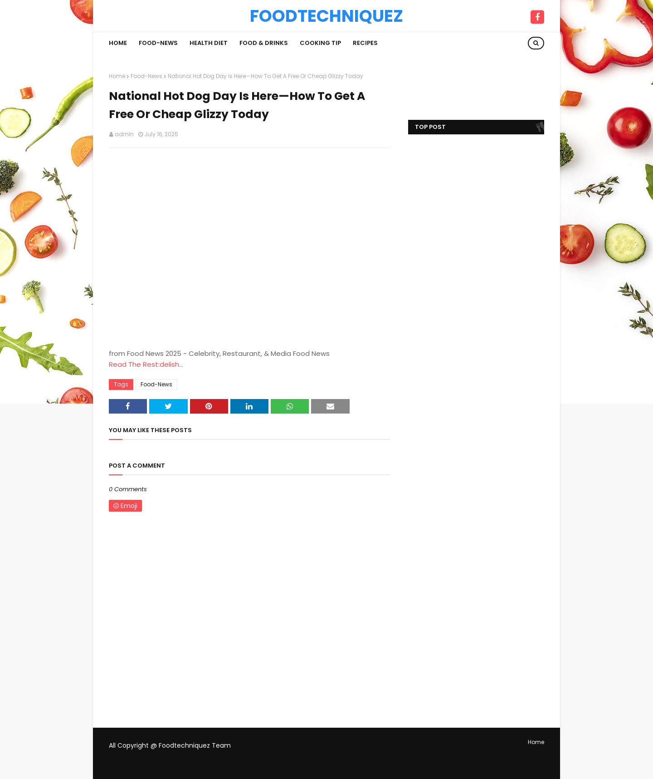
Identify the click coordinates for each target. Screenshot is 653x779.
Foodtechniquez (326, 16)
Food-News (146, 76)
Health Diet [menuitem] (209, 43)
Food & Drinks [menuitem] (263, 43)
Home (117, 76)
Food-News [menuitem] (158, 43)
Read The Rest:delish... (146, 364)
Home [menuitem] (118, 43)
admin (124, 134)
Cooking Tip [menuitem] (320, 43)
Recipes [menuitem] (365, 43)
